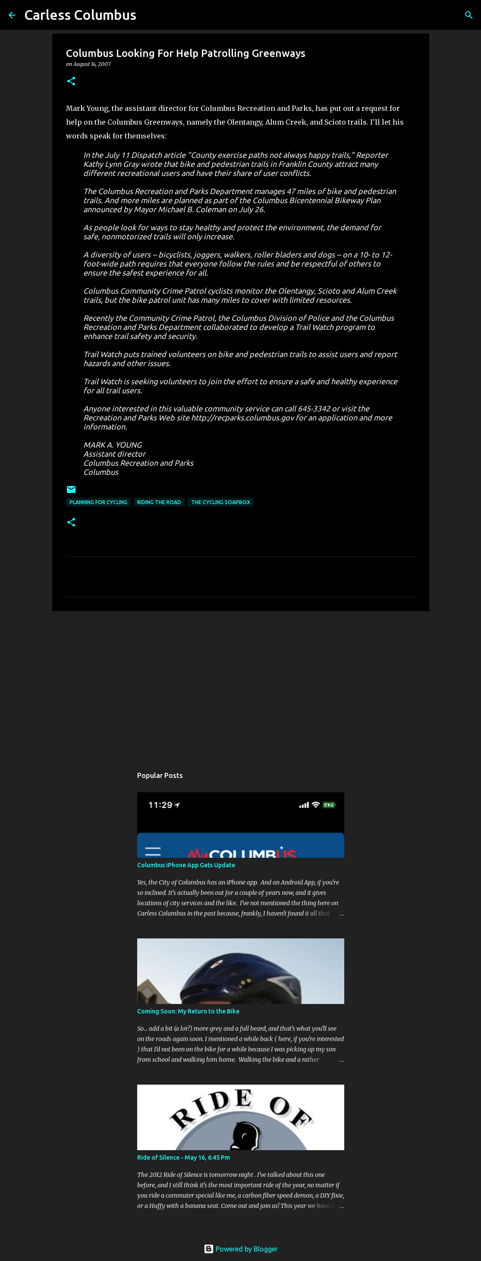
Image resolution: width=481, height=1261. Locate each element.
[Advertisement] (241, 684)
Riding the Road (159, 502)
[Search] (469, 15)
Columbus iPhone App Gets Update (186, 865)
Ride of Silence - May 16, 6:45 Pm (183, 1157)
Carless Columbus (80, 14)
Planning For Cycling (98, 502)
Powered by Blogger (241, 1249)
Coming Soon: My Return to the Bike (188, 1011)
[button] (71, 82)
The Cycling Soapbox (220, 502)
